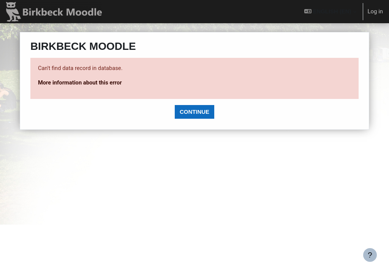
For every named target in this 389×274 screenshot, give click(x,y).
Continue (194, 111)
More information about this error (87, 82)
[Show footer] (370, 255)
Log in (375, 11)
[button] (330, 11)
